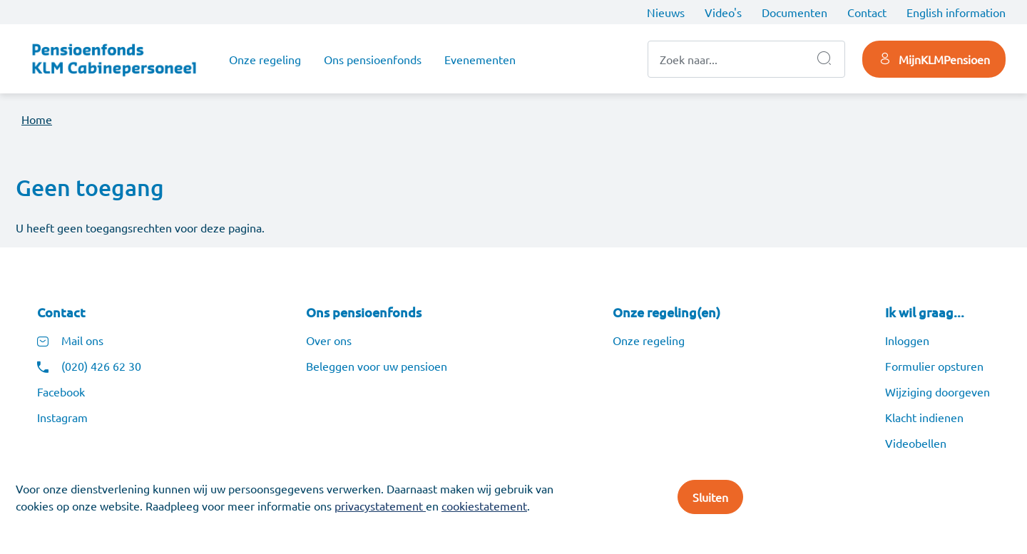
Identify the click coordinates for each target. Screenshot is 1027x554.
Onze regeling (265, 59)
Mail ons (82, 340)
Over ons (329, 340)
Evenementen (480, 59)
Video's (723, 12)
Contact (867, 12)
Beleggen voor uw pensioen (376, 366)
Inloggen (907, 340)
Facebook (61, 391)
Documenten (794, 12)
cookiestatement (484, 505)
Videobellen (915, 443)
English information (956, 12)
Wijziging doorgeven (937, 391)
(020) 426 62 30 (101, 366)
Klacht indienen (924, 417)
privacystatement (380, 505)
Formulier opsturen (934, 366)
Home (36, 119)
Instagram (62, 417)
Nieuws (666, 12)
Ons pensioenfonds (372, 59)
